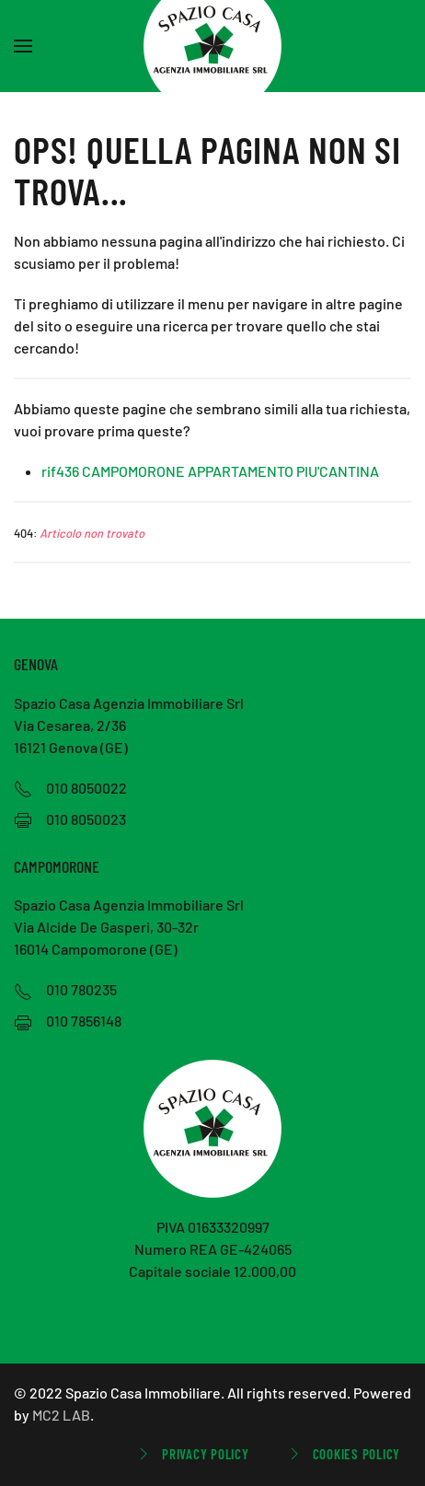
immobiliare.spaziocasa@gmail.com (212, 1293)
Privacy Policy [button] (191, 1454)
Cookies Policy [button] (343, 1454)
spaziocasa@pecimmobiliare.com (213, 1315)
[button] (23, 46)
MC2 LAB (61, 1414)
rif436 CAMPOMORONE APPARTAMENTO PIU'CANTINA (210, 471)
